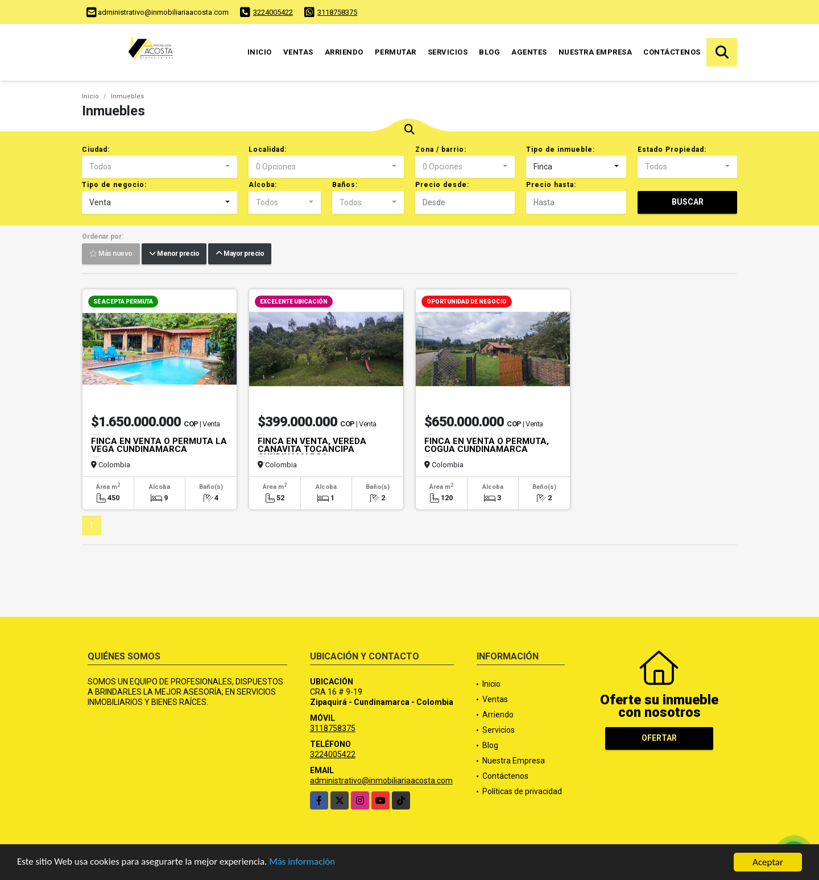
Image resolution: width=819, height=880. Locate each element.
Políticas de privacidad (522, 791)
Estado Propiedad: (672, 149)
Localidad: (268, 149)
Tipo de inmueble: (560, 149)
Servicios (448, 52)
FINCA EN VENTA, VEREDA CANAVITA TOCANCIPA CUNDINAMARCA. (312, 449)
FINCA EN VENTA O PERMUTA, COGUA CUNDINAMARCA (486, 445)
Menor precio (174, 254)
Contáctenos (672, 52)
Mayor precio (240, 254)
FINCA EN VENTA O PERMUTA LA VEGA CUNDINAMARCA (159, 445)
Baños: (345, 185)
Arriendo (344, 52)
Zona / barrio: (440, 149)
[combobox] (159, 167)
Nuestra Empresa (595, 52)
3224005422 (273, 12)
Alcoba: (263, 185)
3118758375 (337, 12)
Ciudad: (96, 149)
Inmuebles (127, 96)
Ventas (298, 52)
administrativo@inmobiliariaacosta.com (381, 780)
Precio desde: (442, 185)
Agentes (529, 52)
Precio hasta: (551, 185)
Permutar (395, 52)
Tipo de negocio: (114, 185)
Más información (303, 863)
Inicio (259, 52)
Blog (489, 52)
